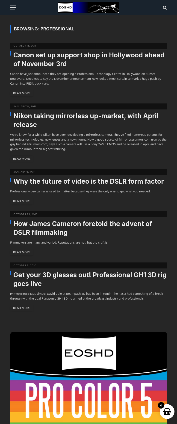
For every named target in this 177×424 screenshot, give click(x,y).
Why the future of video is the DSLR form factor (88, 181)
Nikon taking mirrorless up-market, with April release (86, 120)
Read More (21, 93)
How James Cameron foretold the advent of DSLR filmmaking (82, 228)
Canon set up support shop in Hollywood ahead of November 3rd (89, 59)
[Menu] (13, 7)
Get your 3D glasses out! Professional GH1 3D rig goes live (90, 279)
